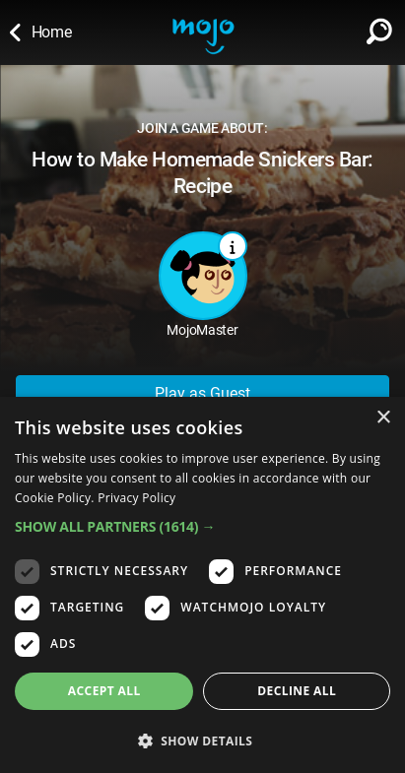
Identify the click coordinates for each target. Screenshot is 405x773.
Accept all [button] (104, 690)
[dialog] (202, 585)
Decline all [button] (296, 690)
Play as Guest (202, 393)
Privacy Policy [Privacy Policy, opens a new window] (136, 497)
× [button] (382, 418)
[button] (202, 526)
